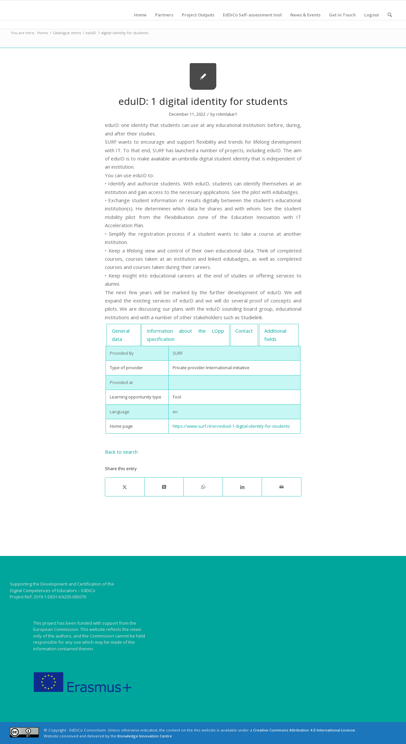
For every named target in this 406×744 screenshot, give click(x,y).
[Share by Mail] (281, 487)
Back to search (121, 451)
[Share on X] (124, 487)
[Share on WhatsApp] (203, 487)
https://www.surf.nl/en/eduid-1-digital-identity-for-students (231, 426)
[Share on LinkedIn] (242, 487)
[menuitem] (140, 14)
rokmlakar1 (226, 114)
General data (121, 334)
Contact (244, 330)
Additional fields (275, 334)
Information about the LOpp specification (185, 334)
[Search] (389, 14)
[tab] (123, 335)
